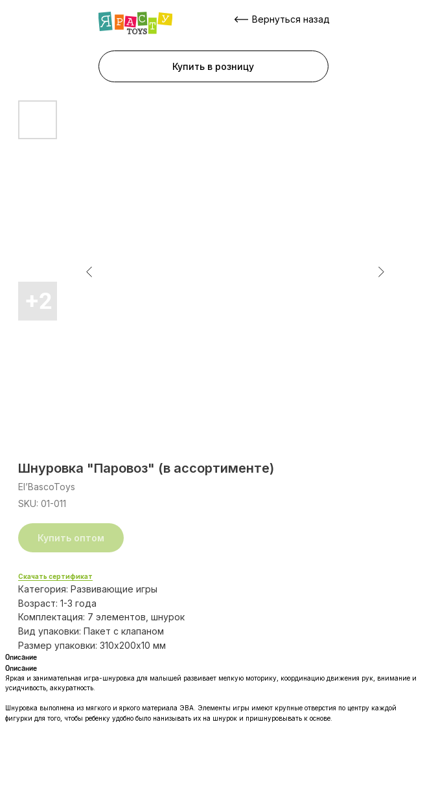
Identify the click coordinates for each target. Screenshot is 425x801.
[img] (135, 23)
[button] (213, 66)
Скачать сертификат (55, 576)
